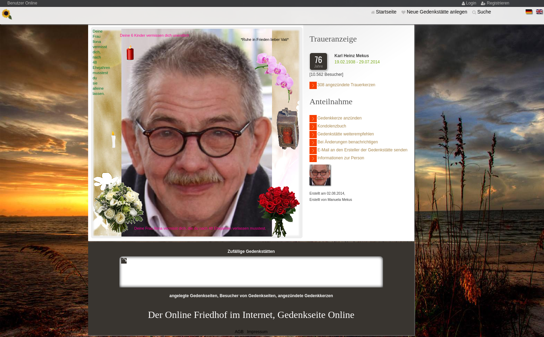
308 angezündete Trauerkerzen (342, 85)
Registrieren (498, 3)
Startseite (387, 12)
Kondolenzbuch (327, 126)
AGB (239, 331)
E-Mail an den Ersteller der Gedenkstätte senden (358, 150)
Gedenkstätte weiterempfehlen (341, 134)
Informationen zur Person (336, 158)
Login (471, 3)
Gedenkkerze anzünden (335, 118)
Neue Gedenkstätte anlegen (437, 12)
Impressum (257, 331)
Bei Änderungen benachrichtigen (343, 142)
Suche (484, 12)
